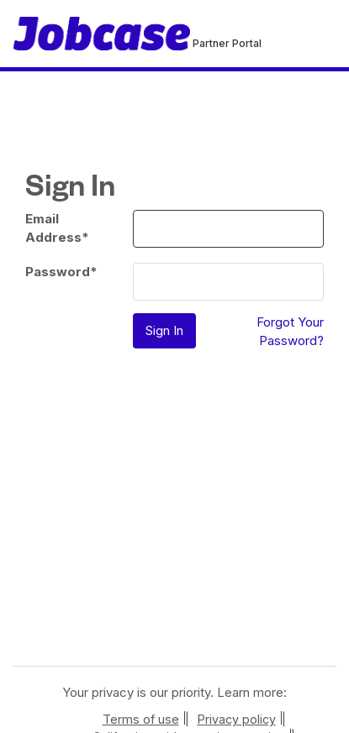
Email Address (57, 227)
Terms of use (141, 719)
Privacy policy (237, 719)
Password (61, 272)
